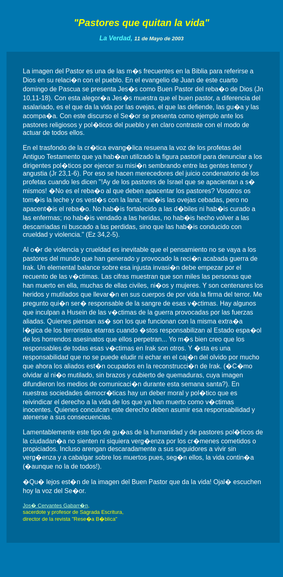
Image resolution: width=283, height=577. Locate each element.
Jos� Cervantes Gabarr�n (55, 505)
